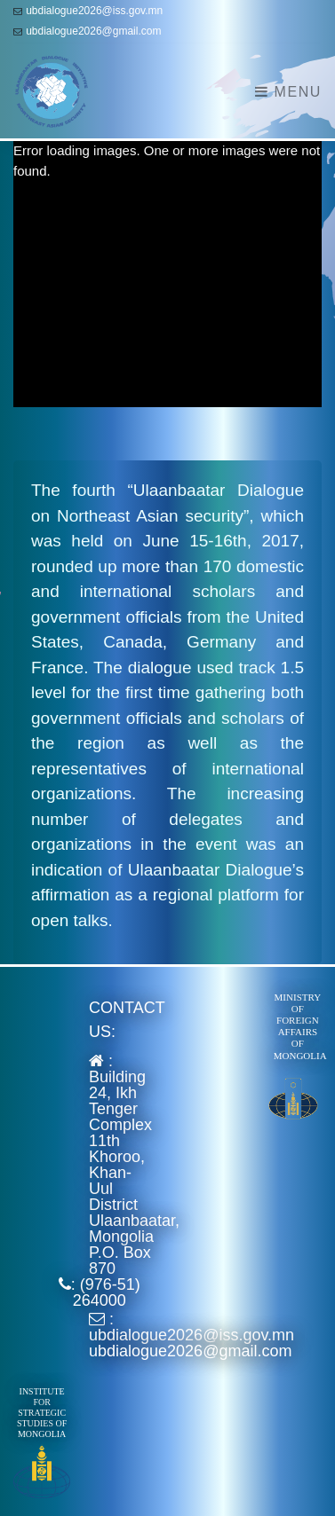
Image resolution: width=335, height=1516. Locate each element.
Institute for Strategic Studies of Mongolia (42, 1412)
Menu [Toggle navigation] (288, 91)
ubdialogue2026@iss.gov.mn (94, 10)
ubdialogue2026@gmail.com (93, 31)
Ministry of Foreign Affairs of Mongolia (300, 1026)
